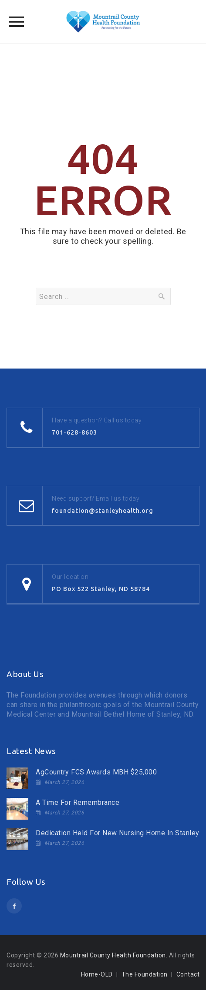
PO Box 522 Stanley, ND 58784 (101, 588)
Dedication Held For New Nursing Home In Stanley (117, 833)
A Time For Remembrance (77, 802)
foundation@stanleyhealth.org (102, 510)
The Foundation (145, 974)
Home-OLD (97, 974)
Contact (188, 974)
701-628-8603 (74, 432)
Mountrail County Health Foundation (113, 955)
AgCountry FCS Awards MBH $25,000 (96, 772)
